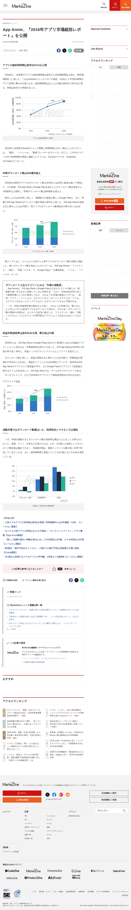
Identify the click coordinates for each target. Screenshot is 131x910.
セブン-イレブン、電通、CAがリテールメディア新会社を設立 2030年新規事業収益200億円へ (24, 713)
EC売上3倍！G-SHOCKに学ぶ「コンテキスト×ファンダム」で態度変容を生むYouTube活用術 (66, 743)
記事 (100, 230)
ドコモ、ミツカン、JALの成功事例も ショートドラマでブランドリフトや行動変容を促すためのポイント (67, 713)
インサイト (29, 823)
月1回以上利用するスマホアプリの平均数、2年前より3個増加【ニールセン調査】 (44, 557)
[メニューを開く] (5, 5)
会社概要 (90, 892)
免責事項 (81, 892)
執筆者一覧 (29, 838)
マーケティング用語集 (11, 852)
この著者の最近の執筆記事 (33, 662)
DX (26, 816)
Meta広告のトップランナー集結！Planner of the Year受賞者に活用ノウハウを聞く (66, 724)
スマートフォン (9, 50)
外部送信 (125, 895)
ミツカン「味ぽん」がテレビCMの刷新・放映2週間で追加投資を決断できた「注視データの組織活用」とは (23, 757)
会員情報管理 (71, 892)
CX (26, 820)
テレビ (49, 835)
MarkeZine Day (74, 816)
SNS (48, 838)
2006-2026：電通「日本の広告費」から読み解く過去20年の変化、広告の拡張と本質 (24, 735)
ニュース (119, 230)
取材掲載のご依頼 (108, 800)
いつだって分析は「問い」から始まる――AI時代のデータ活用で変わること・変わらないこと (24, 746)
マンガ (49, 820)
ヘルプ (34, 892)
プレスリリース (15, 597)
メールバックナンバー (110, 194)
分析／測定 (23, 50)
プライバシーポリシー (120, 892)
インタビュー (51, 816)
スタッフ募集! (58, 892)
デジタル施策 (29, 831)
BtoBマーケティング (32, 827)
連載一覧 (28, 835)
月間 (118, 67)
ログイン (109, 207)
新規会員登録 (109, 201)
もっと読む (11, 629)
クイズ (49, 823)
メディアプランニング (55, 831)
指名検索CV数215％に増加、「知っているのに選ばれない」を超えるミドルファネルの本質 (24, 724)
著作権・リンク (44, 892)
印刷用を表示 (10, 580)
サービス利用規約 (103, 892)
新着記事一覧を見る (109, 296)
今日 (100, 67)
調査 (48, 827)
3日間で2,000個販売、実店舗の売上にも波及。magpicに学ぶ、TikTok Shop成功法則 (67, 754)
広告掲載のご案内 (108, 793)
